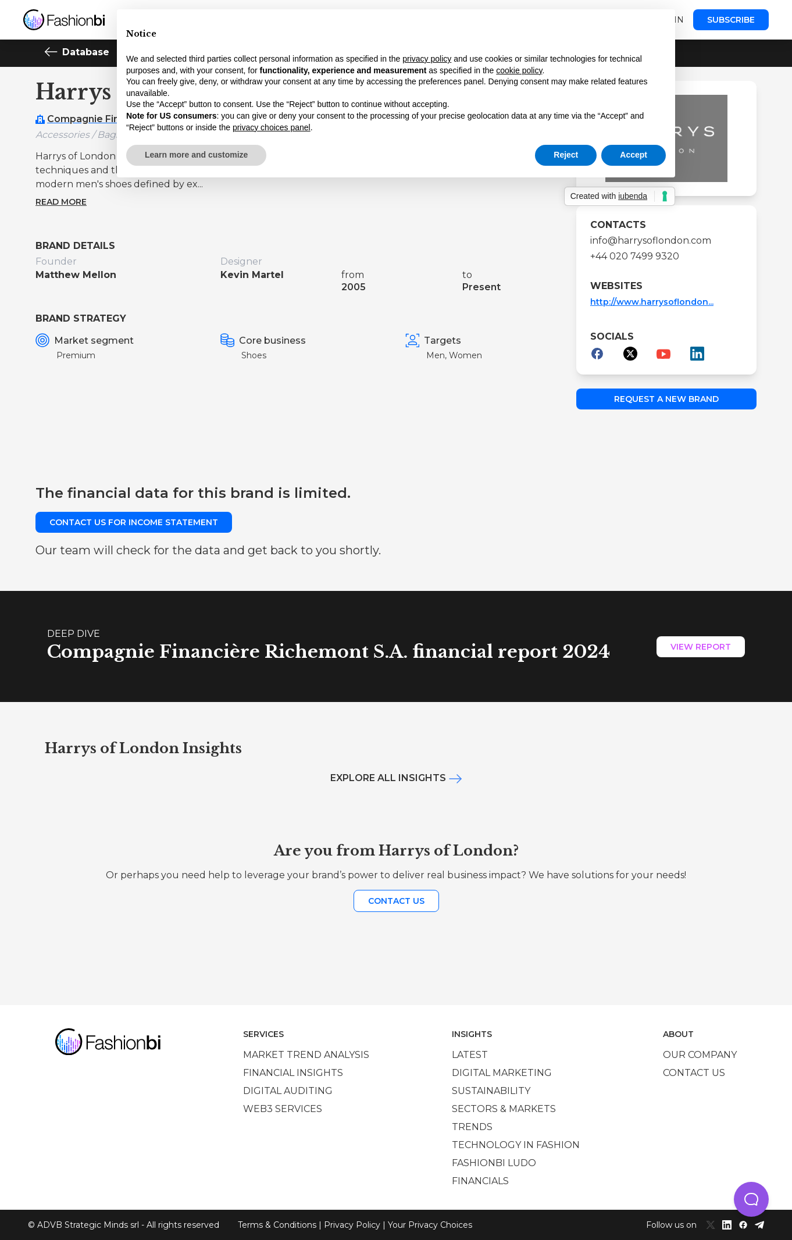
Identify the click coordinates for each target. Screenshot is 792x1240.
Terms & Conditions (277, 1225)
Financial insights (293, 1072)
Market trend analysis (306, 1054)
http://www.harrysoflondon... (651, 302)
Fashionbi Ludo (494, 1162)
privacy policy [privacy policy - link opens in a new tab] (426, 58)
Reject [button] (566, 154)
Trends (472, 1126)
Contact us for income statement (133, 522)
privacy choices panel (272, 127)
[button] (751, 1199)
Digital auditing (288, 1090)
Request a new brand (666, 399)
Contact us (396, 901)
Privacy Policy (352, 1225)
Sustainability (491, 1090)
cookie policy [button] (519, 70)
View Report (700, 647)
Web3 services (282, 1108)
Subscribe (731, 20)
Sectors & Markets (504, 1108)
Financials (480, 1180)
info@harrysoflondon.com (650, 240)
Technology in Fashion (516, 1144)
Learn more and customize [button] (196, 154)
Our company (700, 1054)
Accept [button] (633, 154)
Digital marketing (502, 1072)
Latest (470, 1054)
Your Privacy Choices (430, 1225)
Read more (61, 202)
